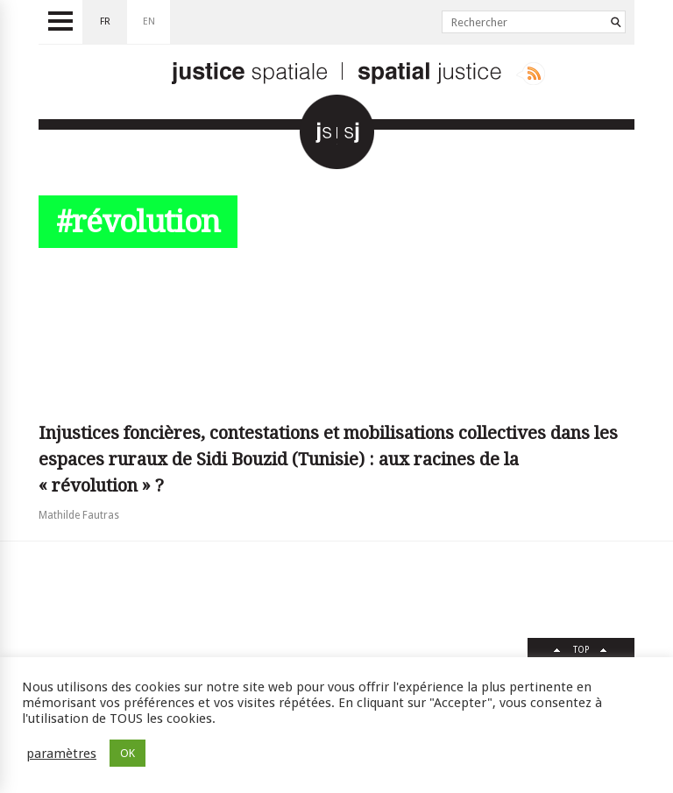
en (149, 21)
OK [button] (127, 753)
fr (105, 21)
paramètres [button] (61, 753)
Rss (530, 73)
